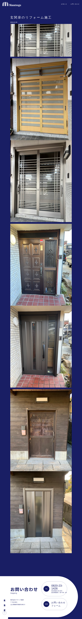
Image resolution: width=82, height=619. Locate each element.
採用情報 (4, 608)
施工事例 (4, 603)
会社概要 (4, 598)
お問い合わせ (75, 4)
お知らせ (64, 4)
